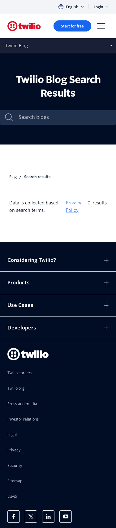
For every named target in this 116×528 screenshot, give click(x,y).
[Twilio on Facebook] (13, 516)
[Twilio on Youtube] (65, 516)
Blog (13, 176)
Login (101, 7)
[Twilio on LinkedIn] (48, 516)
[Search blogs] (64, 117)
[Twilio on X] (31, 516)
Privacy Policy (73, 206)
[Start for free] (72, 25)
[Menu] (101, 26)
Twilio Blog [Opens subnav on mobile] (16, 45)
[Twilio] (24, 26)
